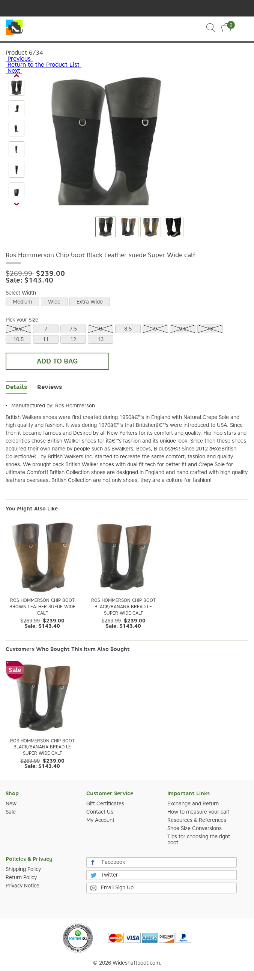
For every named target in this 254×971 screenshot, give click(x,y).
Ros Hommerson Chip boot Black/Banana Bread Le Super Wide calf (123, 607)
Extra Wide (90, 302)
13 (101, 339)
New (11, 803)
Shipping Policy (23, 869)
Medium (22, 302)
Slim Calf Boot (14, 28)
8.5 (128, 329)
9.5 (182, 329)
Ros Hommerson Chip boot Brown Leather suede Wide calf (42, 607)
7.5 (73, 329)
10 (210, 329)
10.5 (18, 339)
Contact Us (99, 812)
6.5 (18, 329)
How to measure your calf (198, 812)
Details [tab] (16, 387)
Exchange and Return (193, 803)
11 (46, 339)
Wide (54, 302)
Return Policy (21, 877)
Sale (11, 812)
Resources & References (196, 820)
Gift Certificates (105, 803)
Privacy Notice (22, 886)
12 (73, 339)
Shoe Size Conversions (194, 828)
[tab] (49, 387)
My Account (100, 820)
